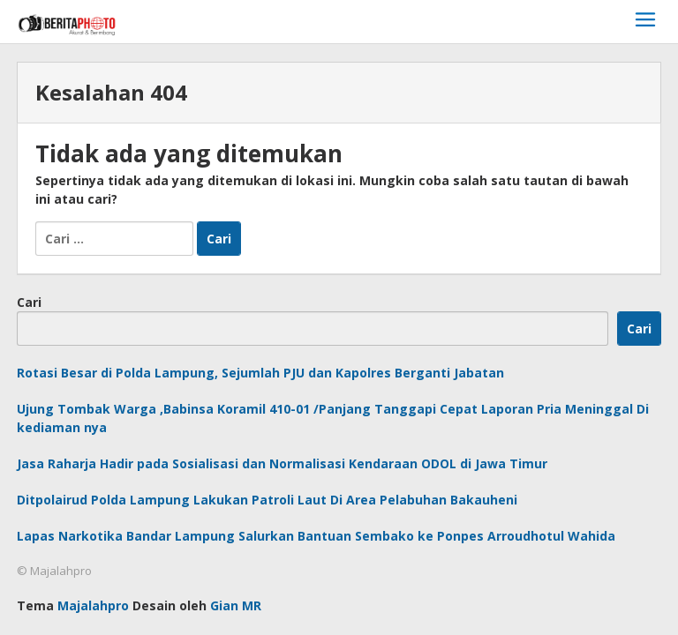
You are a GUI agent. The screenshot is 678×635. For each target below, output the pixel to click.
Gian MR (235, 605)
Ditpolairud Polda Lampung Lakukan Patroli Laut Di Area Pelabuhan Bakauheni (267, 499)
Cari (29, 302)
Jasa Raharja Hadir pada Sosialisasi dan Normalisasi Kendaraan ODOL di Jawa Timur (282, 463)
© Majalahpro (54, 571)
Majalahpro (93, 605)
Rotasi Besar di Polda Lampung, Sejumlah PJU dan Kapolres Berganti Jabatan (260, 372)
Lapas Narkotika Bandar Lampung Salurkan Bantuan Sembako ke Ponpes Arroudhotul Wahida (316, 535)
